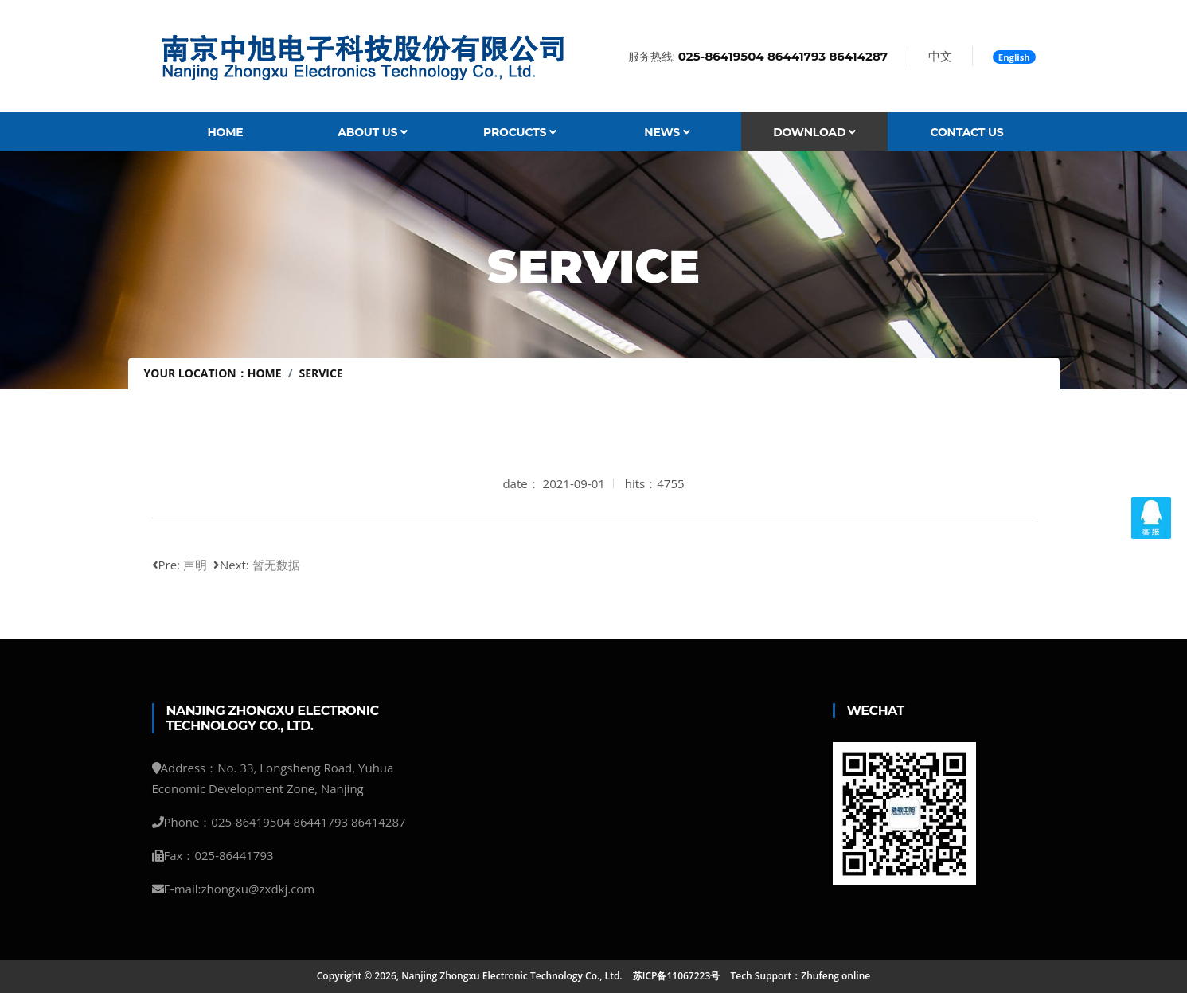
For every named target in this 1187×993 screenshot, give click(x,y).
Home (225, 132)
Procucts (519, 132)
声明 (195, 565)
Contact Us (966, 132)
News (666, 132)
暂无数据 (276, 565)
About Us (373, 132)
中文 (940, 56)
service (320, 373)
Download (814, 132)
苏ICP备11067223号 (676, 976)
